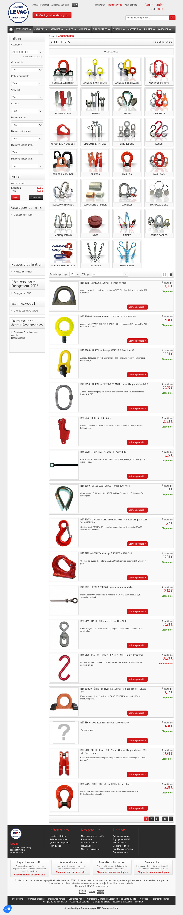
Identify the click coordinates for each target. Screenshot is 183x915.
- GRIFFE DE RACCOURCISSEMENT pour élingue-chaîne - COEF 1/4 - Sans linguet (114, 752)
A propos (144, 899)
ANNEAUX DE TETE (159, 83)
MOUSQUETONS (63, 235)
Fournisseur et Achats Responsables (27, 323)
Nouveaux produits (35, 899)
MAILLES (127, 174)
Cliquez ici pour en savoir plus (29, 874)
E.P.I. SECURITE (101, 29)
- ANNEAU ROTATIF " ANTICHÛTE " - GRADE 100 (108, 316)
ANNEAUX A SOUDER (63, 83)
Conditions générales (123, 849)
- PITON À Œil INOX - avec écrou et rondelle (106, 587)
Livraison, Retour (58, 836)
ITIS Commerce (105, 908)
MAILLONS (159, 174)
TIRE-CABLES (127, 265)
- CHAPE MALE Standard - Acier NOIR (103, 451)
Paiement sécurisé (58, 839)
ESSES (159, 144)
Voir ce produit (136, 307)
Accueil (52, 36)
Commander (36, 197)
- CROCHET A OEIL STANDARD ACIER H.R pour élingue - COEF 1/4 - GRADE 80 (113, 521)
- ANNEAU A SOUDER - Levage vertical (103, 282)
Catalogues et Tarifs (26, 207)
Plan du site (55, 846)
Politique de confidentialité (54, 901)
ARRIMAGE (57, 29)
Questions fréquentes (60, 842)
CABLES (71, 29)
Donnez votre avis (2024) (26, 311)
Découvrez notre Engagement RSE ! (24, 284)
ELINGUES (119, 29)
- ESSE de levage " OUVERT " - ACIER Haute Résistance (111, 654)
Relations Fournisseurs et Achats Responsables (24, 335)
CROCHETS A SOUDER (63, 144)
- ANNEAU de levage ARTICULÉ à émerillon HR (107, 350)
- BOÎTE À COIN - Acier (95, 418)
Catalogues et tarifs (23, 215)
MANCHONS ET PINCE (95, 205)
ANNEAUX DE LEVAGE (127, 83)
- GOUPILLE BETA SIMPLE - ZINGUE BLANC (104, 722)
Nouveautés (87, 846)
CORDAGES (164, 29)
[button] (7, 909)
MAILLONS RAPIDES (63, 205)
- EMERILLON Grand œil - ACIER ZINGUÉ (103, 621)
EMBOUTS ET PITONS (95, 144)
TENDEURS (95, 265)
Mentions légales (121, 846)
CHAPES (95, 113)
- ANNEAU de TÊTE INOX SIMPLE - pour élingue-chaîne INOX (114, 384)
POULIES (149, 29)
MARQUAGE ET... (159, 205)
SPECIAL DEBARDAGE (63, 265)
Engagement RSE (22, 293)
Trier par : (87, 274)
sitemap (139, 901)
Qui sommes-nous (121, 836)
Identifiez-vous (115, 5)
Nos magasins (119, 842)
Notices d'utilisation (26, 264)
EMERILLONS (127, 144)
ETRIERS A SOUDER (63, 174)
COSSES (127, 113)
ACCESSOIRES (23, 29)
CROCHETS (159, 113)
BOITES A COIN (63, 113)
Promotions (86, 839)
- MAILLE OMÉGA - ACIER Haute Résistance (106, 784)
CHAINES (84, 29)
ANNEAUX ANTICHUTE (95, 83)
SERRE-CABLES (158, 235)
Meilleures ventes (89, 842)
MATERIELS (134, 29)
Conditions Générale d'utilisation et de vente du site (111, 899)
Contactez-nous (120, 852)
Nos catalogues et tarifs (92, 836)
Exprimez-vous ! (23, 303)
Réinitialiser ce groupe (34, 57)
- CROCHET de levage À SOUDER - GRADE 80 (106, 553)
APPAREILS (41, 29)
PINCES (127, 235)
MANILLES (127, 205)
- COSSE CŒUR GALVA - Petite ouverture (105, 485)
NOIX (95, 235)
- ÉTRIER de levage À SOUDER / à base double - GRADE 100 (113, 690)
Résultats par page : (59, 274)
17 (165, 819)
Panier (16, 176)
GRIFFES (95, 174)
